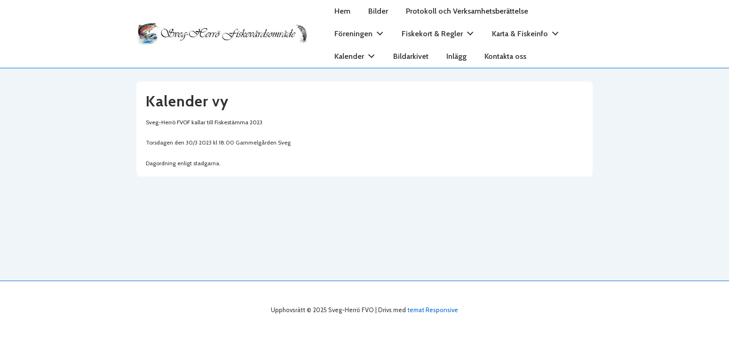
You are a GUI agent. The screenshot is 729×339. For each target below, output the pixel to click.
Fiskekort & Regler (440, 31)
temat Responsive (432, 310)
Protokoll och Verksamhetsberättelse (467, 11)
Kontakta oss (505, 56)
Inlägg (456, 56)
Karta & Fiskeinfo (528, 31)
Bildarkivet (410, 56)
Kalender (357, 54)
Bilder (378, 11)
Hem (342, 11)
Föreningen (361, 31)
